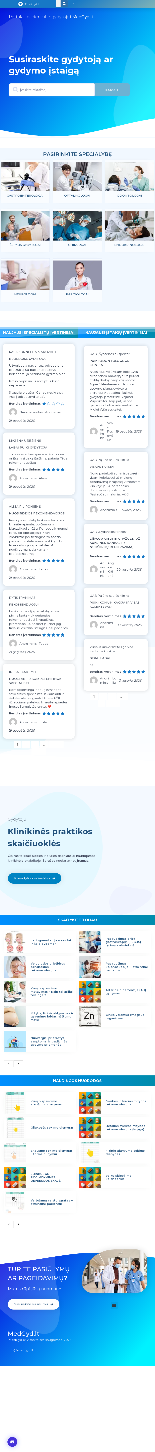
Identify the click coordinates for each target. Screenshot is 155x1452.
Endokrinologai (129, 245)
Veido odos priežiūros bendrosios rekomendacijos (48, 968)
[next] (18, 1064)
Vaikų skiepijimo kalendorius (119, 1178)
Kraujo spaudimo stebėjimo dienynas (46, 1103)
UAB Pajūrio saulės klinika (109, 461)
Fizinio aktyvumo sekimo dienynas (125, 1153)
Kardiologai (77, 295)
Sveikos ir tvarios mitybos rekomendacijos (126, 1103)
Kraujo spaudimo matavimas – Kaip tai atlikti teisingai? (52, 993)
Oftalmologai (77, 196)
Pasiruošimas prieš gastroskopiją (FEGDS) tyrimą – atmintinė (123, 943)
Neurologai (25, 295)
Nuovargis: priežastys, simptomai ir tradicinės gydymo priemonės (49, 1042)
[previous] (9, 1064)
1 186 (56, 744)
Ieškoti (112, 90)
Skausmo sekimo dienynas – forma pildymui (52, 1153)
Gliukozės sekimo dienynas (52, 1128)
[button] (74, 4)
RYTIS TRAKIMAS (22, 599)
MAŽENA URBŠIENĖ (25, 442)
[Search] (64, 3)
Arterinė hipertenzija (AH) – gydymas (127, 992)
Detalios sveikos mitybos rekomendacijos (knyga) (125, 1128)
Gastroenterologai (25, 196)
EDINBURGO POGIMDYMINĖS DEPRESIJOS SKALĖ (46, 1178)
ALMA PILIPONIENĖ (25, 507)
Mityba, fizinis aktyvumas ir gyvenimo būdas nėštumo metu (52, 1017)
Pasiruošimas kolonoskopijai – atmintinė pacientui (127, 968)
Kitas (38, 752)
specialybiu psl (77, 149)
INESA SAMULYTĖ (23, 673)
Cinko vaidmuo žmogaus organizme (125, 1017)
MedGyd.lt (24, 1334)
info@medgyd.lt (20, 1351)
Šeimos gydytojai (25, 245)
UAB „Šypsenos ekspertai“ (110, 355)
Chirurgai (77, 245)
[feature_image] (25, 178)
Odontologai (129, 196)
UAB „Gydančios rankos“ (108, 533)
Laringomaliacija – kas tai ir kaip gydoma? (51, 943)
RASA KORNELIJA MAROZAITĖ (33, 353)
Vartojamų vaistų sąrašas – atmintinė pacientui (52, 1203)
